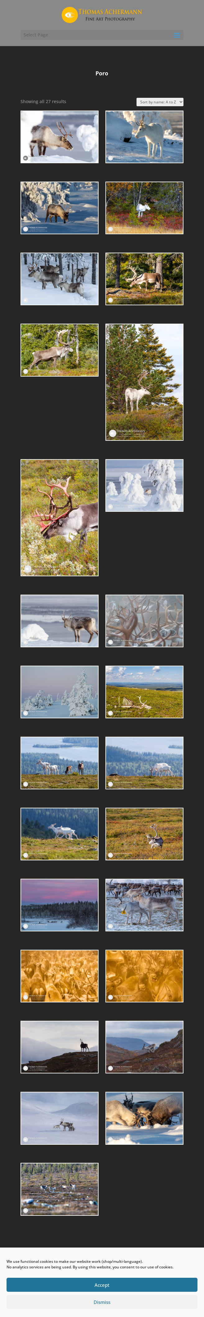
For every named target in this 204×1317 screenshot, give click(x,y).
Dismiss (102, 1302)
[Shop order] (160, 102)
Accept (102, 1285)
